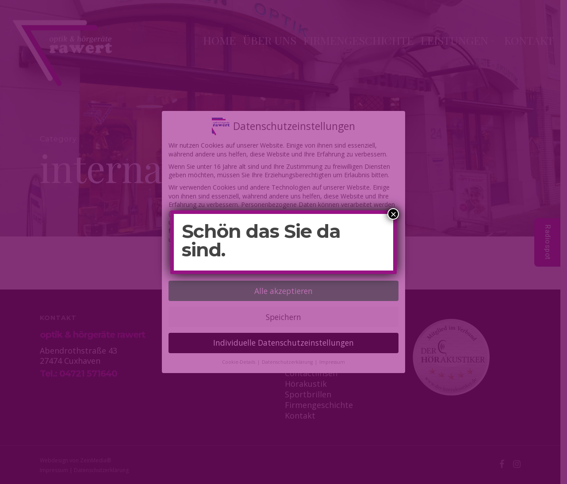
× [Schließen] (393, 214)
